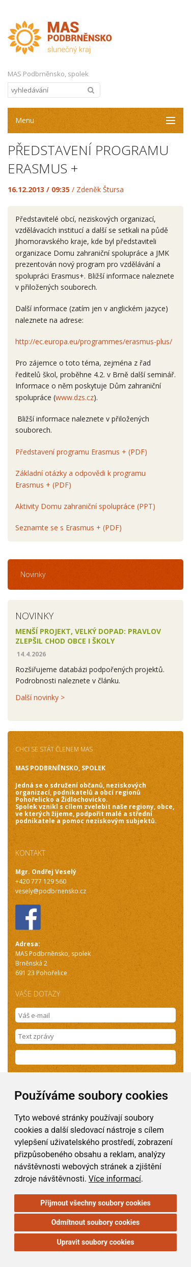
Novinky (32, 574)
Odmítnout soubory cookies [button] (95, 1222)
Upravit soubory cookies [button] (95, 1242)
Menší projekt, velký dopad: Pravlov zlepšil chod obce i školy (88, 636)
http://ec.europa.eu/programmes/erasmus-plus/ (93, 341)
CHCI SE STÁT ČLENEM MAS (54, 749)
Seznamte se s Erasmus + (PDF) (68, 527)
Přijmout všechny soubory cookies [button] (95, 1203)
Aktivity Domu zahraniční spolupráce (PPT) (85, 506)
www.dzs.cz (75, 397)
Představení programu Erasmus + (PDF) (81, 452)
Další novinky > (40, 697)
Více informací (115, 1179)
